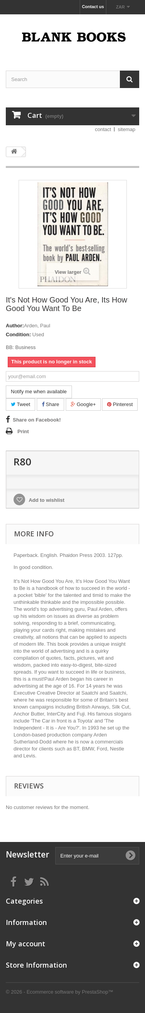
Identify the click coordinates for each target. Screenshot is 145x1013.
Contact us (93, 6)
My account (25, 943)
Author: (15, 325)
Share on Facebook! (37, 420)
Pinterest (120, 404)
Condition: (18, 334)
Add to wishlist (46, 500)
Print (23, 431)
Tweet (20, 404)
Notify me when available (39, 391)
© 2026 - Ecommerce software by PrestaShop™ (59, 992)
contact (103, 129)
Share (50, 404)
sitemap (126, 129)
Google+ (83, 404)
